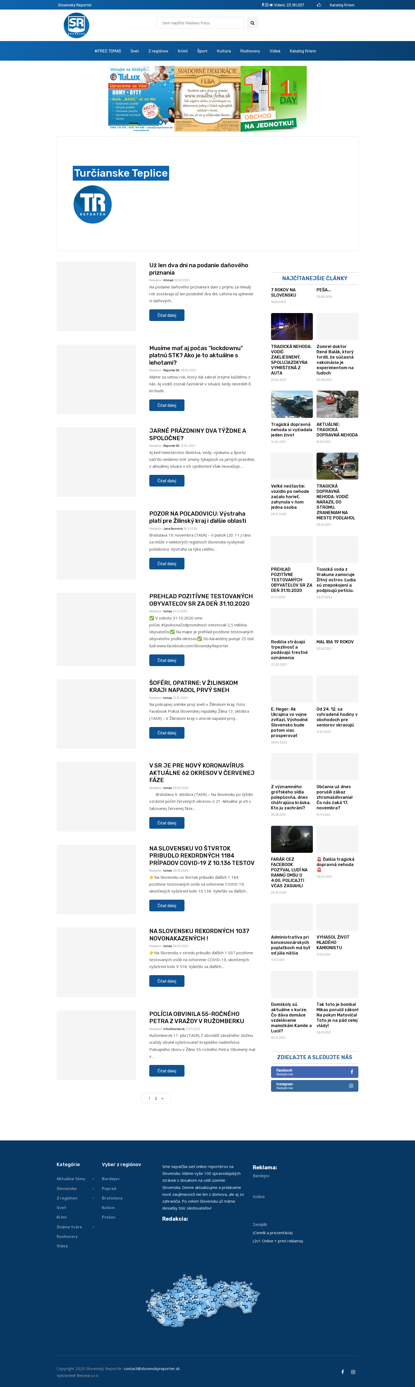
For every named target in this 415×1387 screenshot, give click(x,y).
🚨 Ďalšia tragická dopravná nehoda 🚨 (335, 901)
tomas (167, 647)
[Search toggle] (252, 23)
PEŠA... (324, 326)
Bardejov (111, 1178)
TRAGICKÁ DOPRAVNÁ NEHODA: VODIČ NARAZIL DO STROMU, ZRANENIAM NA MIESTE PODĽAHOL (336, 538)
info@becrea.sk (174, 1065)
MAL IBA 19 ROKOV (335, 678)
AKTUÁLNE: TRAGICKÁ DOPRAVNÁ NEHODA (337, 466)
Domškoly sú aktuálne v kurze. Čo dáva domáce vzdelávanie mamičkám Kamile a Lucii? (291, 1054)
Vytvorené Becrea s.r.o (77, 1375)
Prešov (109, 1217)
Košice (108, 1207)
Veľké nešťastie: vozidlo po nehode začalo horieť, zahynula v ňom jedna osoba (290, 533)
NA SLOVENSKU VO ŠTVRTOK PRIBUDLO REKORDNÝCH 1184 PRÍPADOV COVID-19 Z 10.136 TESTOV (202, 892)
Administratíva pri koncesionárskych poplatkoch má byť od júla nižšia (290, 981)
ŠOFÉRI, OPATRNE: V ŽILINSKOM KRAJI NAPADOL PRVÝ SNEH (193, 723)
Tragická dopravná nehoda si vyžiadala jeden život (291, 466)
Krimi (183, 50)
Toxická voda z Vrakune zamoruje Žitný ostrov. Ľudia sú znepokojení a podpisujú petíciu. (336, 616)
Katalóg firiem (342, 4)
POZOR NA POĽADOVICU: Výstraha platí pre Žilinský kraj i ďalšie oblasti (197, 553)
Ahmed (168, 316)
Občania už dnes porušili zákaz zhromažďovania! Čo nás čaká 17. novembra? (335, 833)
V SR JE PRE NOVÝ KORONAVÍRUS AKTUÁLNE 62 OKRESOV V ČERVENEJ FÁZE (202, 809)
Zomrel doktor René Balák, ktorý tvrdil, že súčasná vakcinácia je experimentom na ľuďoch (335, 396)
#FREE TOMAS (107, 50)
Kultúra (224, 50)
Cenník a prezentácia (272, 1232)
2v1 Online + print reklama (278, 1240)
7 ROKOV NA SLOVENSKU (283, 329)
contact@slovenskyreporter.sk (152, 1368)
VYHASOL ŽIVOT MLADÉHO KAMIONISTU (333, 979)
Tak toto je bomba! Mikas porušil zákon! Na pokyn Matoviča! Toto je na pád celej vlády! (337, 1051)
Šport (202, 50)
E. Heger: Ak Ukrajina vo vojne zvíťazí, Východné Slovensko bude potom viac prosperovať (289, 758)
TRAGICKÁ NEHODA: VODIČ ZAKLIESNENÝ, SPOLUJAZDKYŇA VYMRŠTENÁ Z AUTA (291, 396)
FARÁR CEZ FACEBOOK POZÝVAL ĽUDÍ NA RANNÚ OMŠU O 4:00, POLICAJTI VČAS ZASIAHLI (289, 909)
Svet (134, 50)
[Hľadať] (200, 23)
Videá (275, 50)
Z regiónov (158, 50)
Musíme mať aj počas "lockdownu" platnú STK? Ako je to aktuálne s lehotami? (196, 392)
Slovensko (67, 1188)
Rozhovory (250, 50)
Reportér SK (171, 406)
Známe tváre (69, 1227)
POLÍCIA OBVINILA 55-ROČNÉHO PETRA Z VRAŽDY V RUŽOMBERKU (196, 1054)
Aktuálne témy (71, 1178)
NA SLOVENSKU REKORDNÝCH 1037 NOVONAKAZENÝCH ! (199, 971)
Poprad (109, 1188)
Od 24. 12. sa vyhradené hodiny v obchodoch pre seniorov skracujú (337, 753)
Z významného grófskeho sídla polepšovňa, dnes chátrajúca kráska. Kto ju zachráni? (290, 833)
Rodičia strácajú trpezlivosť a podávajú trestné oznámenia (289, 686)
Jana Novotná (173, 565)
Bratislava (112, 1198)
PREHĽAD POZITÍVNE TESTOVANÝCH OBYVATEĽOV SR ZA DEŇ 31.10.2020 (201, 636)
